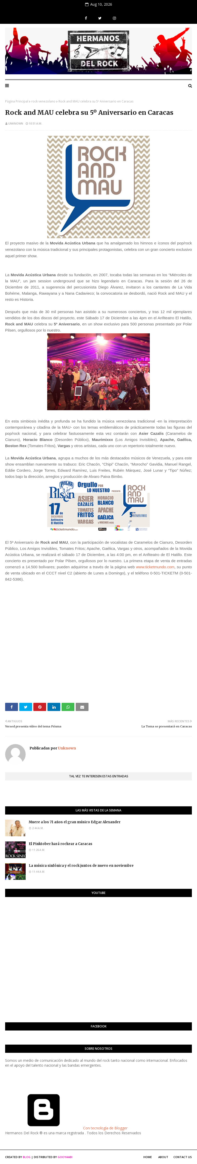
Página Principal (16, 101)
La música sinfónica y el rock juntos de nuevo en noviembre (81, 865)
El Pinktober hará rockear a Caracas (60, 844)
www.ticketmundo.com (155, 567)
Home (147, 1157)
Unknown (15, 123)
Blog (27, 1157)
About (163, 1157)
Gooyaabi (65, 1157)
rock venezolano (43, 101)
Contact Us (182, 1157)
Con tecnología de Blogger (66, 1128)
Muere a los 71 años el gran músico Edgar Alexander (75, 822)
